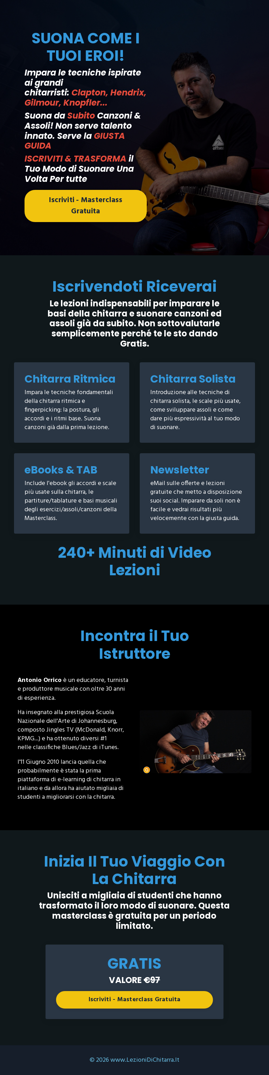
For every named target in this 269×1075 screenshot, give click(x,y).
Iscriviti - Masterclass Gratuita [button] (86, 206)
